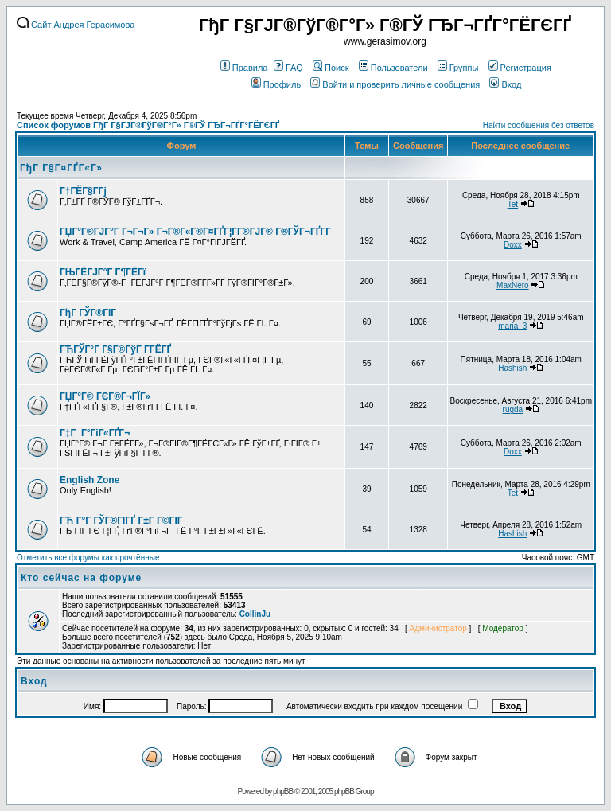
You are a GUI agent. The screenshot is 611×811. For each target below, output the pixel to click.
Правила (244, 67)
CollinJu (254, 614)
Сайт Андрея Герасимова (75, 24)
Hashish (512, 368)
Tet (513, 204)
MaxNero (512, 285)
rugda (513, 409)
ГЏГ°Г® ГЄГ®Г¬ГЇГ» (105, 396)
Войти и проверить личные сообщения (395, 84)
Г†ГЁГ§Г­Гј (83, 191)
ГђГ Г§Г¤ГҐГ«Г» (61, 168)
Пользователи (393, 67)
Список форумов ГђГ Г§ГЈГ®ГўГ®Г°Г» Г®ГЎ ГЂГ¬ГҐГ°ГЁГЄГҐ (148, 125)
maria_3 (512, 326)
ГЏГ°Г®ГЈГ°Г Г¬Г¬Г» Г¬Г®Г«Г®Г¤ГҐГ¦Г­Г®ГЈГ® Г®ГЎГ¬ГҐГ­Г (196, 231)
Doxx (513, 244)
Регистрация (519, 67)
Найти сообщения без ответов (538, 125)
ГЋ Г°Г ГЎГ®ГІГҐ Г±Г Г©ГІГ (122, 520)
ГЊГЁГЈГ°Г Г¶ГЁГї (103, 272)
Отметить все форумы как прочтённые (88, 557)
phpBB (283, 791)
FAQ (288, 67)
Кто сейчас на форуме (81, 577)
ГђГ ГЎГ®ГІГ (89, 312)
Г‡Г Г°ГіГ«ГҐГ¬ (95, 433)
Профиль (276, 84)
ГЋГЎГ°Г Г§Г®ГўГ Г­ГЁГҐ (115, 349)
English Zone (89, 479)
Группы (458, 67)
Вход (505, 84)
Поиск (330, 67)
